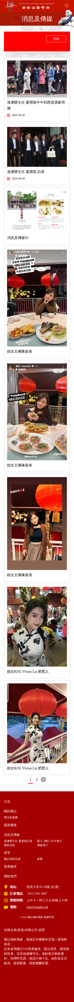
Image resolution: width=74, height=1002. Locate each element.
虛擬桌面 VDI (13, 987)
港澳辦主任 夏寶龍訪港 (18, 841)
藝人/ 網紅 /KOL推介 (49, 841)
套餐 (40, 859)
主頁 (7, 801)
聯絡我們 (10, 876)
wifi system (43, 972)
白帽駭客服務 (32, 987)
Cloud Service (13, 972)
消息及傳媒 (12, 834)
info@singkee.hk (37, 907)
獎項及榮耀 (11, 817)
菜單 (7, 852)
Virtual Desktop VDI (51, 977)
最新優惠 (10, 825)
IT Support (29, 972)
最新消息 (9, 845)
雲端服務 (63, 982)
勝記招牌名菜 (12, 859)
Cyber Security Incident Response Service (30, 982)
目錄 (56, 39)
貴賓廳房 (10, 866)
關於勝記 (10, 811)
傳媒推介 (42, 845)
